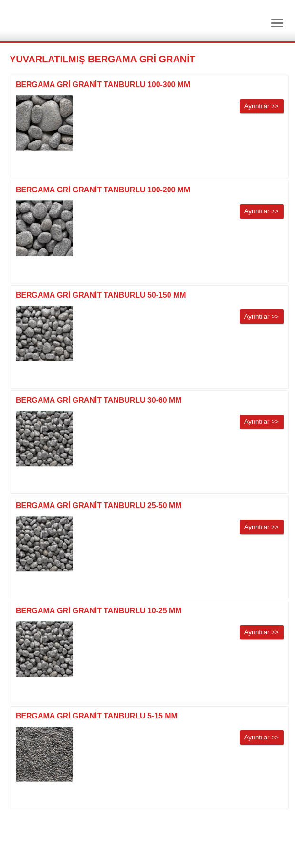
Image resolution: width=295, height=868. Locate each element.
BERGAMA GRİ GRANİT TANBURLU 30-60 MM (99, 400)
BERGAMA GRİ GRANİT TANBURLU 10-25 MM (99, 611)
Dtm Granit (62, 21)
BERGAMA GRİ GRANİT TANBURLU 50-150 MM (101, 295)
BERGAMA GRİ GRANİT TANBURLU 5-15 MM (97, 716)
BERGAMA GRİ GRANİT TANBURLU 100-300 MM (103, 84)
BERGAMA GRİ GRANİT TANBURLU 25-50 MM (99, 505)
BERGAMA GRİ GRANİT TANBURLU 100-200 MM (103, 190)
